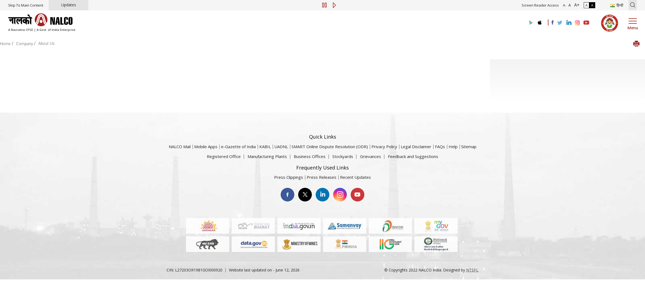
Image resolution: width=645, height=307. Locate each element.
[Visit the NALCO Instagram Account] (577, 23)
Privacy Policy (384, 146)
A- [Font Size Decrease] (564, 5)
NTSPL (472, 270)
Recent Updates (355, 177)
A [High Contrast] (592, 5)
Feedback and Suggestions (413, 156)
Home (5, 43)
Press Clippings (288, 177)
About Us (46, 43)
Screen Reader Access (540, 5)
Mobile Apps (205, 146)
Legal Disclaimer (416, 146)
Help (453, 146)
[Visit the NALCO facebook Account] (552, 22)
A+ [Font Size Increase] (576, 5)
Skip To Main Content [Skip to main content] (25, 5)
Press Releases (321, 177)
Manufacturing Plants (267, 156)
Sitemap (469, 146)
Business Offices (310, 156)
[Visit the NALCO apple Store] (539, 21)
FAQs (440, 146)
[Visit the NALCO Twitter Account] (560, 23)
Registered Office (224, 156)
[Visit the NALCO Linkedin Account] (568, 22)
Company (24, 43)
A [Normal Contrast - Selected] (586, 5)
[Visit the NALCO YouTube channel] (586, 23)
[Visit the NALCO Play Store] (530, 22)
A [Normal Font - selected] (569, 5)
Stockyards (342, 156)
